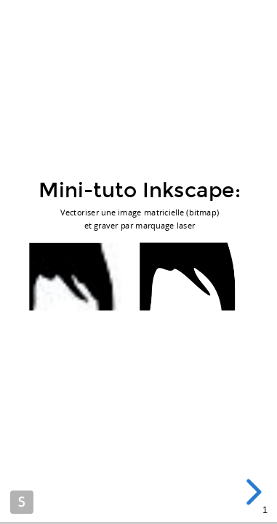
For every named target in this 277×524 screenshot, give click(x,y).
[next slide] (251, 492)
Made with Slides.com (21, 502)
